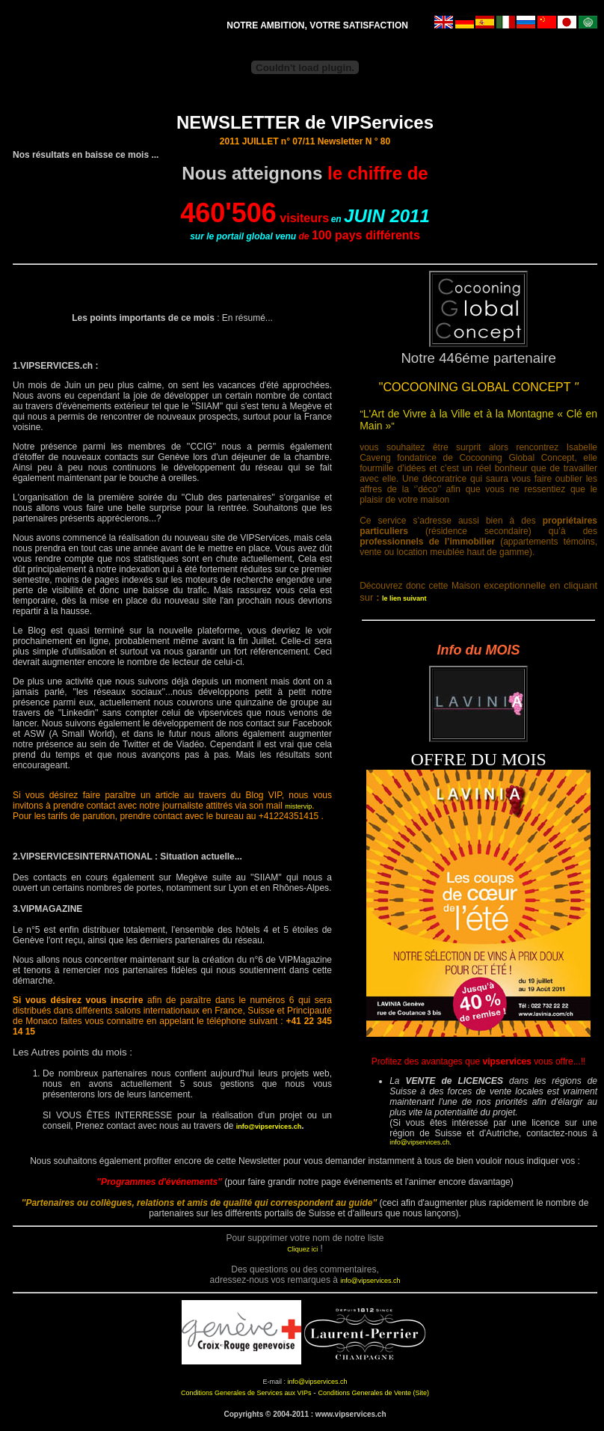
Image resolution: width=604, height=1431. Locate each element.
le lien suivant (404, 598)
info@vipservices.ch (268, 1126)
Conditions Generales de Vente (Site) (373, 1393)
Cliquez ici (302, 1249)
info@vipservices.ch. (420, 1142)
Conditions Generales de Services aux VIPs (246, 1393)
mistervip (298, 806)
